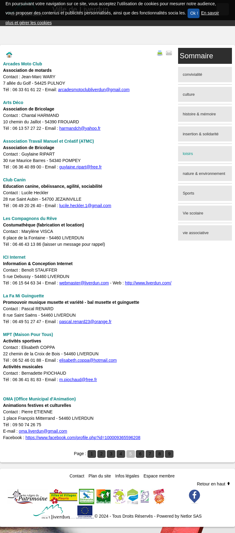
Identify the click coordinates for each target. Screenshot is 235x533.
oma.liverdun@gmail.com (43, 431)
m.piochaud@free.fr (78, 379)
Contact (76, 475)
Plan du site (99, 475)
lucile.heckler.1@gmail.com (85, 205)
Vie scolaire (193, 213)
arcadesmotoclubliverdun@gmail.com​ (94, 89)
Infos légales (127, 475)
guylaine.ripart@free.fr (80, 166)
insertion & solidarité (200, 134)
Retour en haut (214, 483)
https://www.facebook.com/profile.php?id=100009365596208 (82, 437)
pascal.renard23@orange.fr (85, 321)
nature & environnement (204, 173)
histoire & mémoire (199, 114)
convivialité (192, 74)
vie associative (196, 232)
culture (189, 94)
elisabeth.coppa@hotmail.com (88, 360)
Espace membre (159, 475)
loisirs (188, 153)
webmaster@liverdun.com (84, 282)
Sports (188, 193)
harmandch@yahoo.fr (80, 128)
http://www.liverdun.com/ (148, 282)
